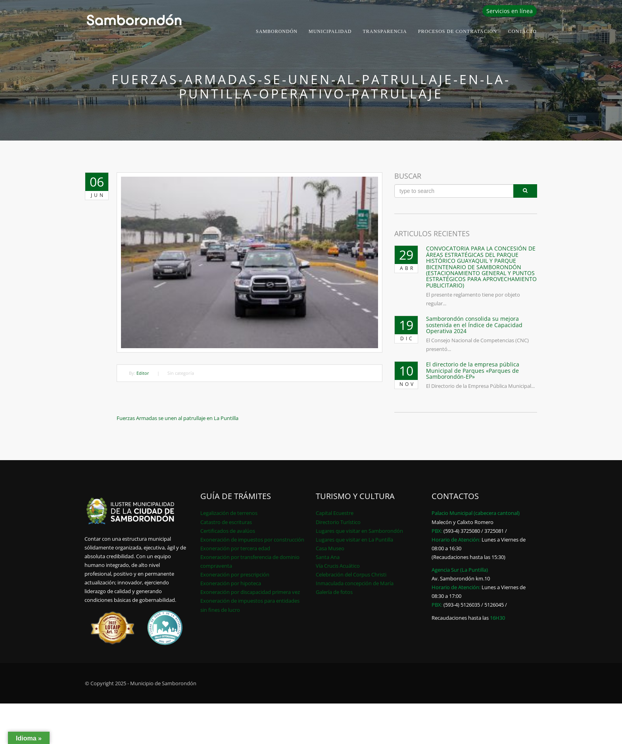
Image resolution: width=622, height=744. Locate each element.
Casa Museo (330, 548)
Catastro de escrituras (226, 522)
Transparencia (385, 31)
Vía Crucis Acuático (338, 565)
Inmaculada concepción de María (355, 583)
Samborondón (277, 31)
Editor (142, 373)
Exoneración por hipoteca (230, 583)
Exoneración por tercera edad (235, 548)
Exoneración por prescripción (234, 574)
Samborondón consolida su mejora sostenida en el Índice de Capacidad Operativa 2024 (474, 325)
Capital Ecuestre (334, 513)
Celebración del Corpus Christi (351, 574)
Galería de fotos (334, 592)
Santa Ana (328, 557)
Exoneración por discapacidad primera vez (250, 592)
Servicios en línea (509, 11)
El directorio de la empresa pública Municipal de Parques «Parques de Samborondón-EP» (472, 370)
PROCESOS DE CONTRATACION (457, 31)
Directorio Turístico (338, 522)
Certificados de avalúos (227, 530)
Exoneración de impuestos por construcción (252, 539)
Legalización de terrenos (228, 513)
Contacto (522, 31)
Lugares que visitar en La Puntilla (354, 539)
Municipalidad (330, 31)
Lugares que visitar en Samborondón (359, 530)
